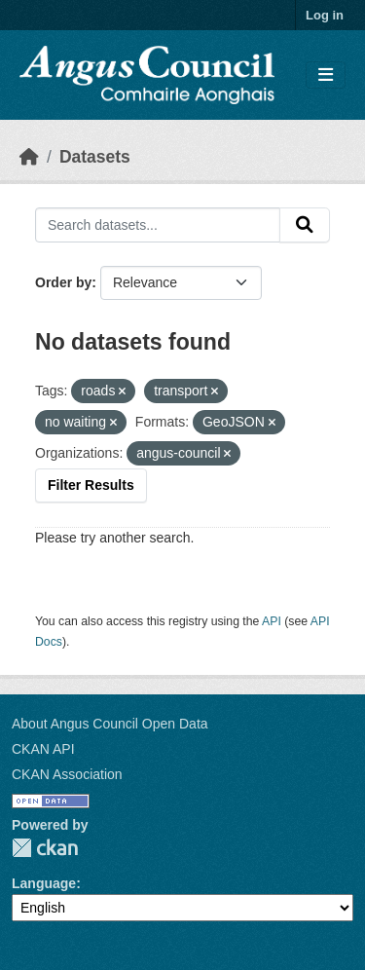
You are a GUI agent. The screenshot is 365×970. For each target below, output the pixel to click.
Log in (325, 15)
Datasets (94, 157)
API (271, 621)
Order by (63, 282)
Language (44, 883)
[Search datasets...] (157, 224)
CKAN (45, 848)
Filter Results (91, 485)
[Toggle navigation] (326, 75)
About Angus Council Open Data (110, 723)
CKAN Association (67, 774)
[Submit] (304, 224)
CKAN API (43, 749)
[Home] (29, 157)
